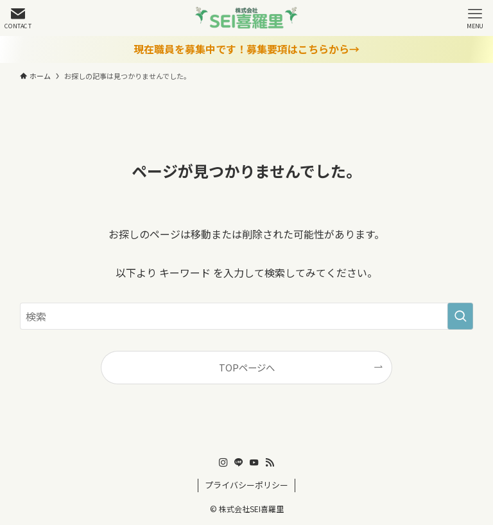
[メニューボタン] (475, 18)
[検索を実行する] (460, 316)
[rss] (269, 462)
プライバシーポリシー (246, 485)
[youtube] (254, 462)
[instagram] (223, 462)
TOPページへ (247, 367)
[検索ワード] (247, 316)
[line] (239, 462)
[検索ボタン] (18, 18)
